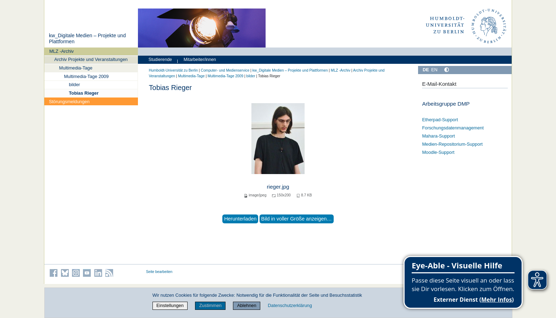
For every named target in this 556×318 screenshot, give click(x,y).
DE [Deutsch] (426, 69)
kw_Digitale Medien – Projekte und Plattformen (290, 70)
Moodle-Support (438, 152)
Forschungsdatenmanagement (453, 127)
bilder (74, 84)
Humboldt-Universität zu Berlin (173, 70)
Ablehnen (246, 305)
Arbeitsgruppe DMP (445, 104)
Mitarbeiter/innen (200, 59)
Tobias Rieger (84, 93)
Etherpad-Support (440, 119)
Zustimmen (210, 305)
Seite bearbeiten (159, 272)
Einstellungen (170, 305)
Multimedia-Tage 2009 (86, 76)
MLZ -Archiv (61, 51)
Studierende (160, 59)
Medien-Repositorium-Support (452, 144)
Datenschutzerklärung (290, 305)
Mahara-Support (438, 136)
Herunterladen (240, 219)
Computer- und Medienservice (225, 70)
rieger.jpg (278, 187)
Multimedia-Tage (76, 68)
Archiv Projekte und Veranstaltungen (91, 59)
